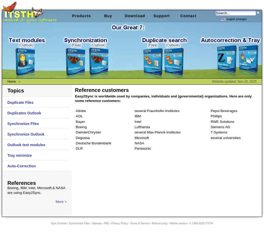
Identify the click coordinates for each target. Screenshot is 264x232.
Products (81, 16)
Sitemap (97, 223)
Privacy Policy (119, 223)
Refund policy (160, 223)
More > (61, 202)
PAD (106, 223)
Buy (108, 16)
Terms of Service (139, 223)
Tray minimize (19, 155)
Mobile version (178, 223)
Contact (188, 16)
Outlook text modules (26, 145)
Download (135, 16)
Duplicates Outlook (24, 113)
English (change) (233, 19)
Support (161, 16)
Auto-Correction (21, 166)
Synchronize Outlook (25, 134)
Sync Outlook (59, 223)
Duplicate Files (20, 102)
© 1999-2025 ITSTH (201, 223)
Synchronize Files (23, 124)
